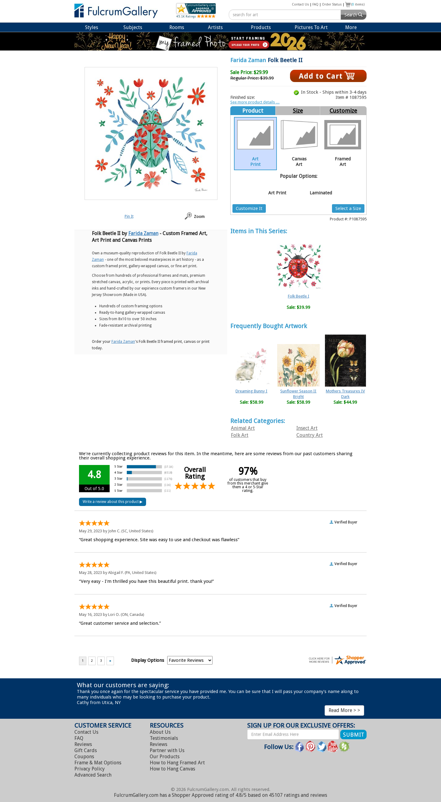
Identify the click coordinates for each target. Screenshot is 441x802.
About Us (160, 732)
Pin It (129, 216)
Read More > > (344, 710)
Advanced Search (92, 775)
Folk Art (239, 435)
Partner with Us (167, 750)
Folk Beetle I (298, 296)
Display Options (147, 660)
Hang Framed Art (177, 763)
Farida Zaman (248, 60)
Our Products (164, 756)
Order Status (332, 4)
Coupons (84, 756)
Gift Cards (85, 750)
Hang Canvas (172, 769)
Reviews (83, 744)
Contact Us (300, 4)
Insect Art (307, 428)
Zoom (199, 216)
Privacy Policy (89, 769)
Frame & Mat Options (97, 763)
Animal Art (243, 428)
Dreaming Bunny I (251, 391)
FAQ (315, 4)
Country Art (309, 435)
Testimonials (164, 738)
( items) (358, 4)
